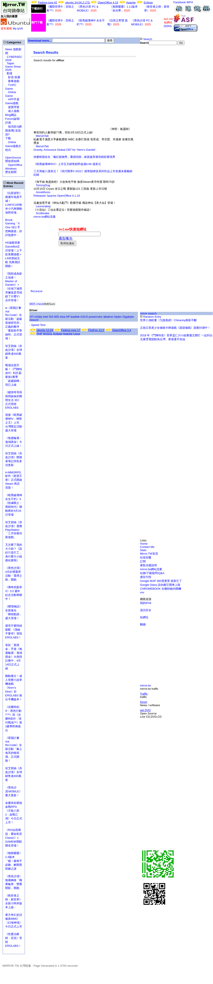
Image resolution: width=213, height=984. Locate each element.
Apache (131, 2)
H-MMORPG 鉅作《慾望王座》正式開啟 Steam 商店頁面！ (13, 480)
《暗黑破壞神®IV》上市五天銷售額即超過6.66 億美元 (67, 164)
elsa (62, 316)
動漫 (9, 73)
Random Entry (150, 316)
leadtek (75, 316)
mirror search (148, 313)
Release (37, 291)
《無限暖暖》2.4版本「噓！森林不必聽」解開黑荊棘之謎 (13, 860)
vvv (142, 592)
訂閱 (143, 561)
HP (68, 316)
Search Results (45, 52)
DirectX (34, 320)
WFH (190, 2)
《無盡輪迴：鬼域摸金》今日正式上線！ (13, 441)
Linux (76, 333)
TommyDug (43, 185)
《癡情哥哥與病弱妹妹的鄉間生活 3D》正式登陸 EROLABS (13, 400)
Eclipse (148, 2)
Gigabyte (128, 316)
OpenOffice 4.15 (108, 2)
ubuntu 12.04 (45, 330)
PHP (39, 333)
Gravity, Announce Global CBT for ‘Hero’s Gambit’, (65, 149)
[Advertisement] (71, 99)
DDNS (168, 26)
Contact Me (147, 547)
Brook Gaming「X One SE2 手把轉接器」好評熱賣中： (13, 227)
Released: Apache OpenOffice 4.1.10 (57, 195)
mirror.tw (145, 685)
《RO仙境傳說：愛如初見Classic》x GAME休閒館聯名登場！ (13, 837)
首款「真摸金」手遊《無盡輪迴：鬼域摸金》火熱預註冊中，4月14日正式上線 (13, 656)
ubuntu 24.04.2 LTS (77, 2)
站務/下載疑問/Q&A (152, 573)
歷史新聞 (10, 172)
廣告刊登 (145, 577)
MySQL (48, 333)
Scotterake (42, 213)
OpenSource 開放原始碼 (13, 157)
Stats (143, 550)
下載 (8, 138)
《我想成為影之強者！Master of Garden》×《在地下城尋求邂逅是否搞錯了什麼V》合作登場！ (13, 287)
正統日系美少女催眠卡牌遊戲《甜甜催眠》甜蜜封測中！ (175, 327)
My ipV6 (18, 28)
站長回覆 (145, 557)
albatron (108, 316)
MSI (56, 316)
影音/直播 (12, 77)
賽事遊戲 (12, 81)
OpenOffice (13, 165)
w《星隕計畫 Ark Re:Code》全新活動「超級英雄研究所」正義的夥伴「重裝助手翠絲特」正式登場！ (13, 323)
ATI (31, 316)
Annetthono (43, 192)
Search (146, 39)
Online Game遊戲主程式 (13, 146)
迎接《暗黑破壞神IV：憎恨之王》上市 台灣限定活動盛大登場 (13, 422)
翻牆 (143, 624)
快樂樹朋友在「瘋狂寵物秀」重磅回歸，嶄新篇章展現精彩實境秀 (74, 157)
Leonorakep (43, 206)
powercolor (96, 316)
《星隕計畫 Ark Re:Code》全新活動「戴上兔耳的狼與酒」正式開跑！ (13, 749)
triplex (118, 316)
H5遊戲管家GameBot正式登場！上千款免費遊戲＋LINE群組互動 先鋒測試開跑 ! (13, 254)
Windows (11, 168)
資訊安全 (145, 610)
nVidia (38, 316)
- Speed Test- (37, 325)
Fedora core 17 (70, 330)
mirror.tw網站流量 (45, 216)
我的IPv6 (145, 603)
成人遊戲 (12, 111)
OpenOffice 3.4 (121, 330)
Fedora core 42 (47, 2)
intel (45, 316)
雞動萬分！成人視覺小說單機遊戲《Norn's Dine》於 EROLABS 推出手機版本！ (13, 687)
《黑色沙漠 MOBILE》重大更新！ (13, 791)
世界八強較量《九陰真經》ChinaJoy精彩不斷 (168, 320)
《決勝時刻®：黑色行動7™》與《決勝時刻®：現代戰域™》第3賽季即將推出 (13, 718)
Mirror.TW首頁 (149, 553)
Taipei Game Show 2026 (13, 66)
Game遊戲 (11, 103)
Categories (12, 42)
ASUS (84, 316)
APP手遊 (12, 99)
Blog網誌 (10, 115)
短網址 (144, 617)
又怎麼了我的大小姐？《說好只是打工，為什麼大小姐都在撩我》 (13, 552)
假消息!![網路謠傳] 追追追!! (13, 130)
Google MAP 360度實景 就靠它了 (161, 581)
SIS (51, 316)
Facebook (179, 2)
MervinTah (42, 136)
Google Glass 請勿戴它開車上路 (160, 584)
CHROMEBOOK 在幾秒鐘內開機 (160, 588)
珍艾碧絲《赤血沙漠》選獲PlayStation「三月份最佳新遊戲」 (13, 530)
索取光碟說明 (148, 565)
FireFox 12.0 (96, 330)
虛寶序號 (12, 107)
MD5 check (37, 304)
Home (144, 543)
